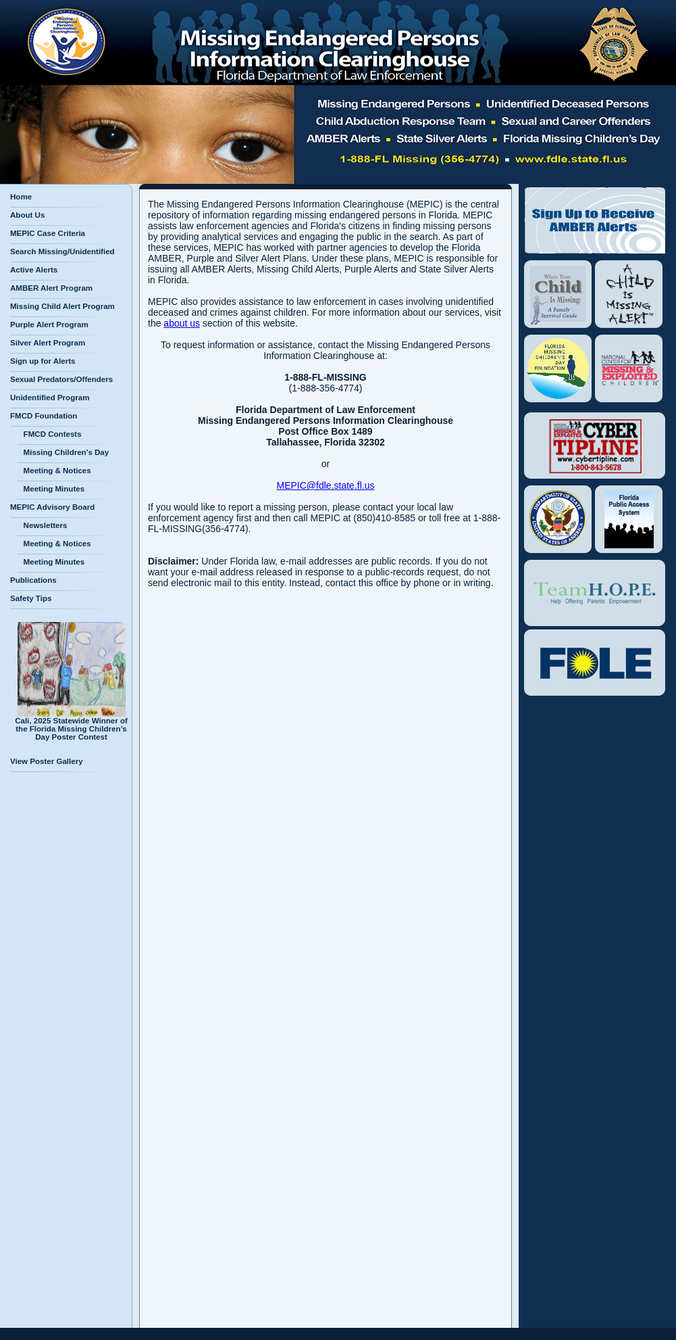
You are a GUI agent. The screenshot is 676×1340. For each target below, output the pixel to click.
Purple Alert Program (49, 324)
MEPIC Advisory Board (52, 507)
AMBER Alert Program (51, 288)
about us (181, 323)
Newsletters (42, 525)
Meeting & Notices (54, 470)
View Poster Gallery (46, 761)
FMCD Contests (49, 434)
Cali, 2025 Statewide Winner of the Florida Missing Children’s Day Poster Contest (71, 725)
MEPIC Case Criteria (47, 233)
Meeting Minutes (50, 489)
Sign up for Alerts (42, 361)
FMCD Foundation (43, 416)
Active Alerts (33, 270)
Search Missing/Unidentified (62, 251)
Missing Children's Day (63, 452)
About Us (27, 215)
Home (21, 197)
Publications (33, 580)
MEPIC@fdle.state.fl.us (326, 485)
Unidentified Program (49, 397)
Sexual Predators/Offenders (61, 379)
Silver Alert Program (47, 343)
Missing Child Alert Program (62, 306)
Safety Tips (30, 598)
